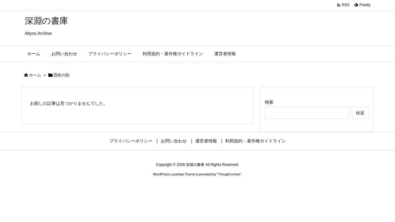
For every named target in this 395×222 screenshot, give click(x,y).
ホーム (35, 75)
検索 (269, 102)
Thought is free (229, 174)
